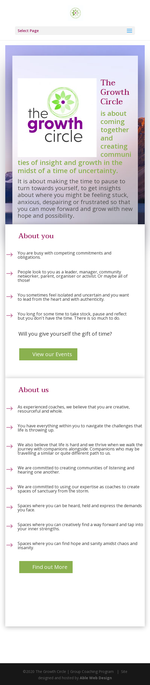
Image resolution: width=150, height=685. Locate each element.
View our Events (52, 354)
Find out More (49, 566)
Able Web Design (96, 677)
